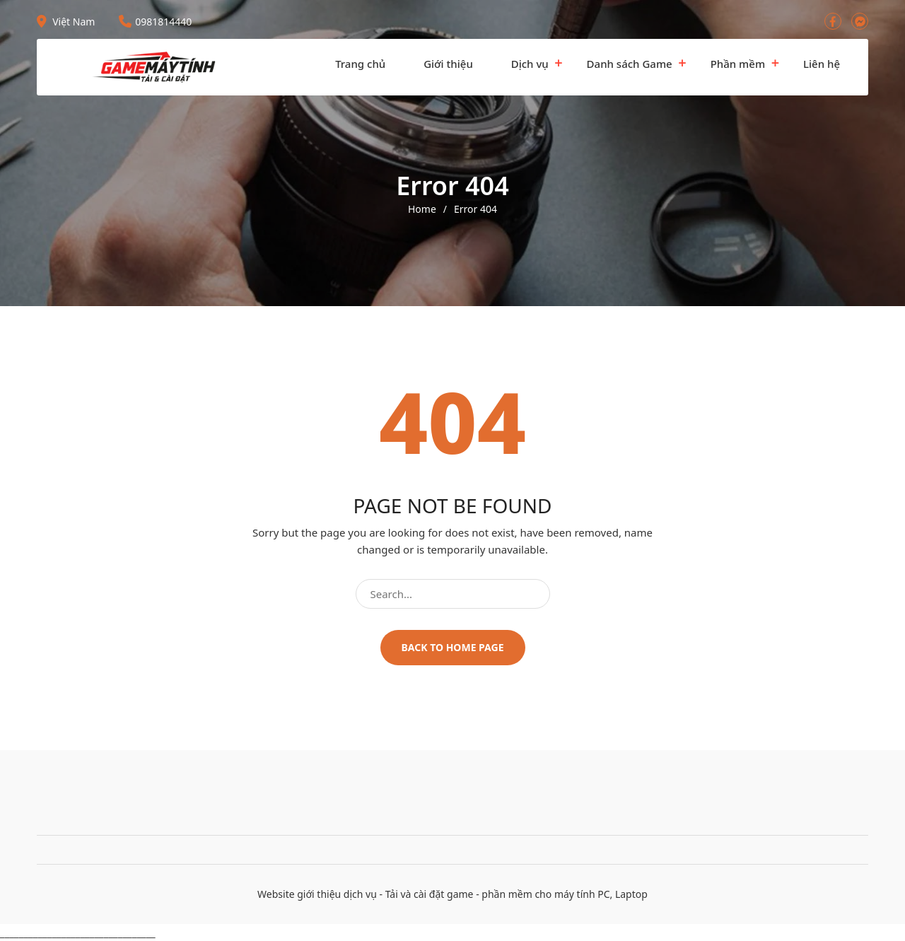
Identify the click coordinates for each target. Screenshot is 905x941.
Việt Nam (66, 21)
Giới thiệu (448, 64)
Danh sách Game (629, 64)
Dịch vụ (530, 64)
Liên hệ (821, 64)
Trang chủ (360, 64)
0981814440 (155, 21)
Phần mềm (738, 64)
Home (422, 209)
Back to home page (453, 647)
